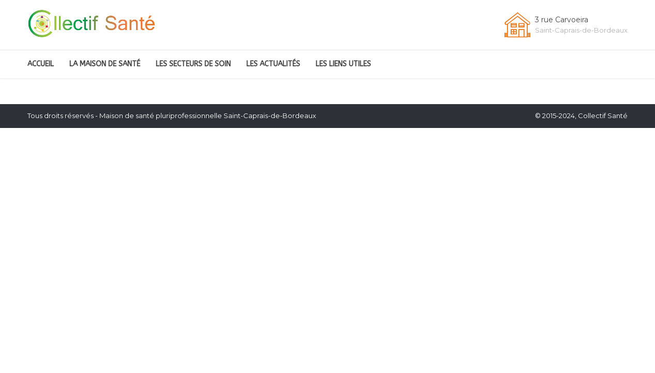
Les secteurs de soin (193, 64)
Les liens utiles (343, 64)
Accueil (40, 64)
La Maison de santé (104, 64)
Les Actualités (273, 64)
